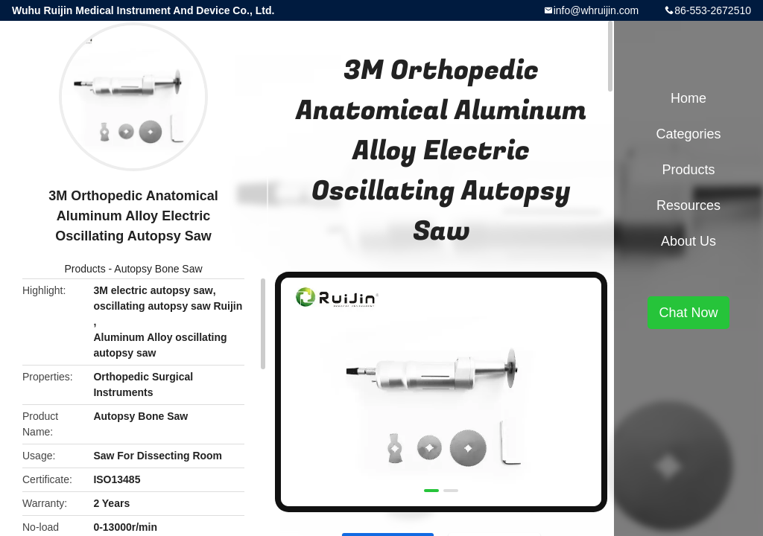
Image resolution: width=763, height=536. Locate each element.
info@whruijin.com (596, 10)
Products (84, 269)
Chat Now (688, 312)
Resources (688, 205)
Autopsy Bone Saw (158, 269)
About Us (688, 241)
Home (688, 98)
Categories (688, 134)
